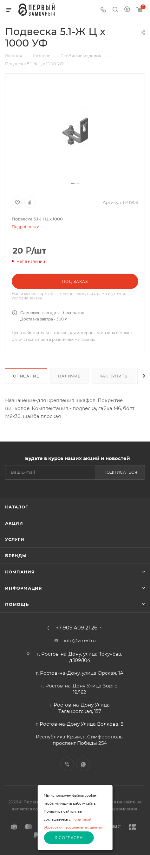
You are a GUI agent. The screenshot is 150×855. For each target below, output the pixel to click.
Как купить (113, 376)
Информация (23, 588)
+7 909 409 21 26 (76, 627)
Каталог (16, 506)
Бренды (16, 555)
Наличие (69, 376)
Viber (67, 764)
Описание (26, 376)
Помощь (17, 604)
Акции (14, 523)
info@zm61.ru (80, 640)
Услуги (14, 539)
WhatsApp (83, 764)
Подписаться (120, 472)
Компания (20, 571)
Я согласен (69, 837)
